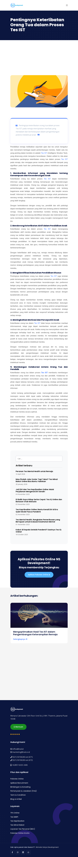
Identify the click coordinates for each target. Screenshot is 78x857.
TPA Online (14, 813)
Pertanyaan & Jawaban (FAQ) (23, 791)
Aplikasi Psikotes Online (39, 574)
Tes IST (44, 153)
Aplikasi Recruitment (19, 783)
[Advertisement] (39, 58)
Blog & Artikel (16, 799)
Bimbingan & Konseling (20, 787)
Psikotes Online (16, 779)
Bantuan (18, 726)
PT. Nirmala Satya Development (46, 847)
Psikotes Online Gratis (19, 833)
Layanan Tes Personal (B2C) (22, 829)
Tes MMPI (14, 817)
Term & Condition (18, 795)
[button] (67, 5)
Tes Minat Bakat (17, 825)
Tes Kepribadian (17, 821)
